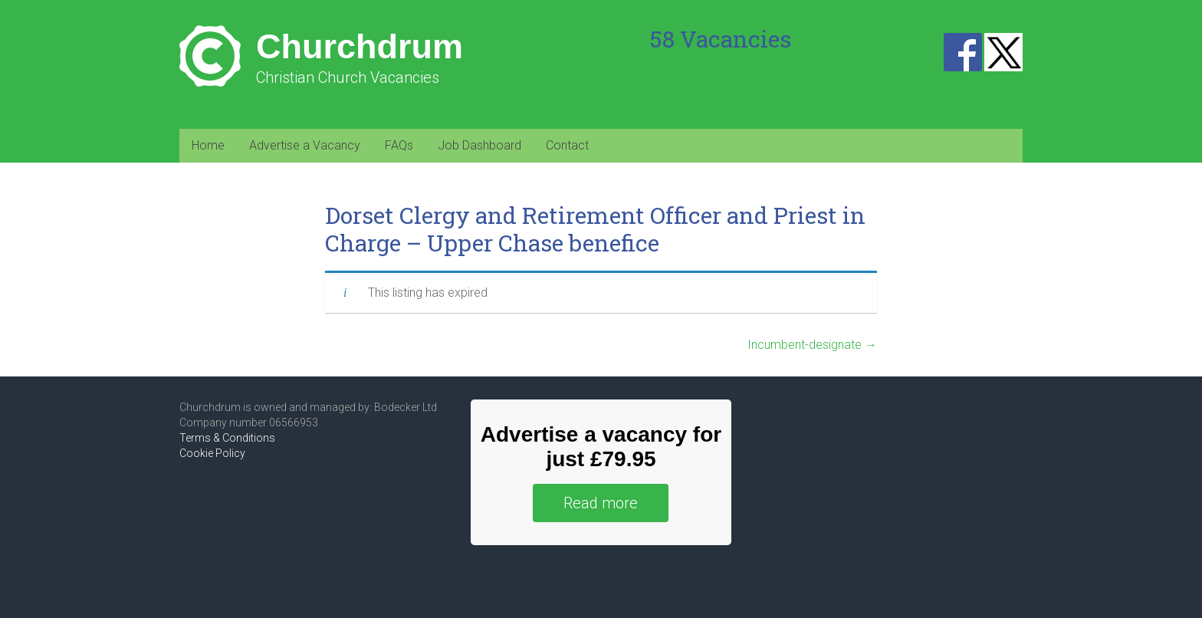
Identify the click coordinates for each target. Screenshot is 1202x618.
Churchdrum (359, 46)
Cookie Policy (212, 453)
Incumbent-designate (812, 344)
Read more (600, 503)
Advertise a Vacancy (304, 145)
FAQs (399, 145)
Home (208, 145)
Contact (567, 145)
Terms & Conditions (227, 438)
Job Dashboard (479, 145)
